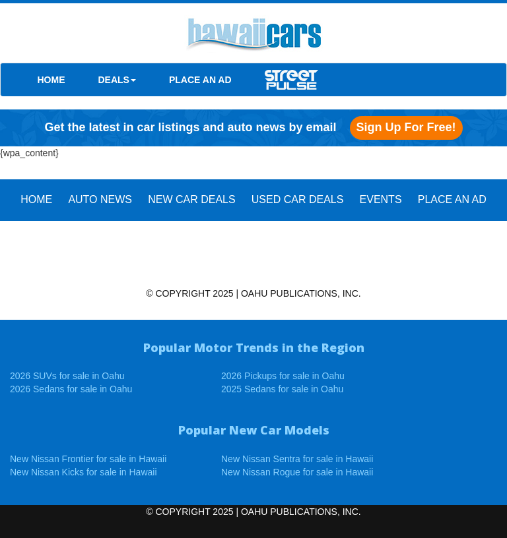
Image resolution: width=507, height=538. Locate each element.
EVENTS (381, 199)
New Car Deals (191, 199)
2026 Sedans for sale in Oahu (71, 389)
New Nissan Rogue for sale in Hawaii (297, 472)
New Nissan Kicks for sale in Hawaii (83, 472)
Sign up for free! (406, 127)
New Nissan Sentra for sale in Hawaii (297, 459)
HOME (51, 80)
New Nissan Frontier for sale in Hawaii (88, 459)
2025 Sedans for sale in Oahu (282, 389)
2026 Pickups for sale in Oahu (283, 376)
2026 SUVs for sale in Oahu (67, 376)
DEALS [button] (117, 80)
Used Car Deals (298, 199)
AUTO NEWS (100, 199)
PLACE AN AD (200, 80)
